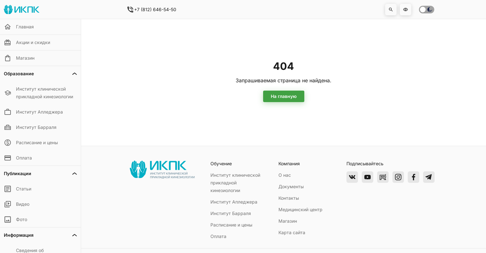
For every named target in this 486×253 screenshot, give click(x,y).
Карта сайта (291, 232)
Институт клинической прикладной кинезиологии (235, 182)
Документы (291, 186)
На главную (284, 96)
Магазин (287, 221)
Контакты (288, 198)
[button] (391, 9)
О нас (284, 175)
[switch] (426, 9)
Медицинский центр (300, 209)
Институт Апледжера (233, 202)
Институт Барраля (230, 213)
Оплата (218, 236)
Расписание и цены (231, 224)
